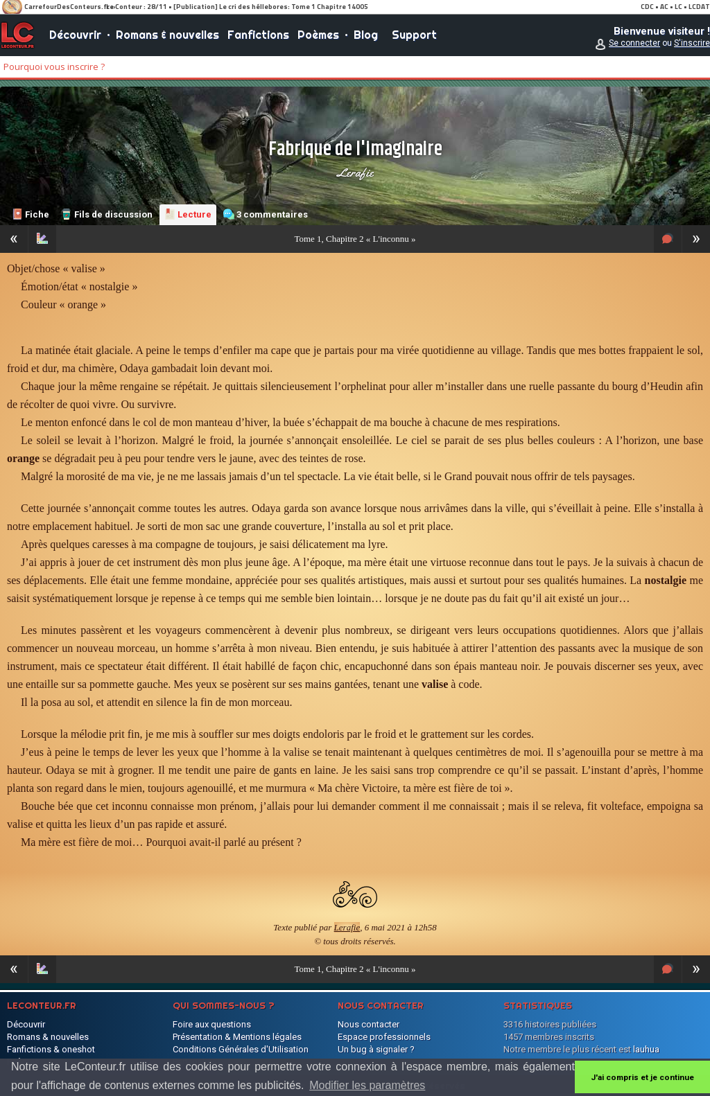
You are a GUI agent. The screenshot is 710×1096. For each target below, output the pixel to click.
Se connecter (634, 43)
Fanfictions (258, 35)
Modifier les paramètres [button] (367, 1085)
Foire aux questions (212, 1024)
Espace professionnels (384, 1037)
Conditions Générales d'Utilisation (241, 1049)
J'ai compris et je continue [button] (642, 1077)
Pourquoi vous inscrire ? (54, 66)
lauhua (646, 1049)
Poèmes (318, 35)
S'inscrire (692, 43)
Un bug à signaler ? (376, 1049)
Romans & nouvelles (167, 35)
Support (414, 35)
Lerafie (355, 172)
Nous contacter (368, 1024)
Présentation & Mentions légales (237, 1037)
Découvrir (75, 35)
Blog (366, 35)
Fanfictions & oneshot (51, 1049)
